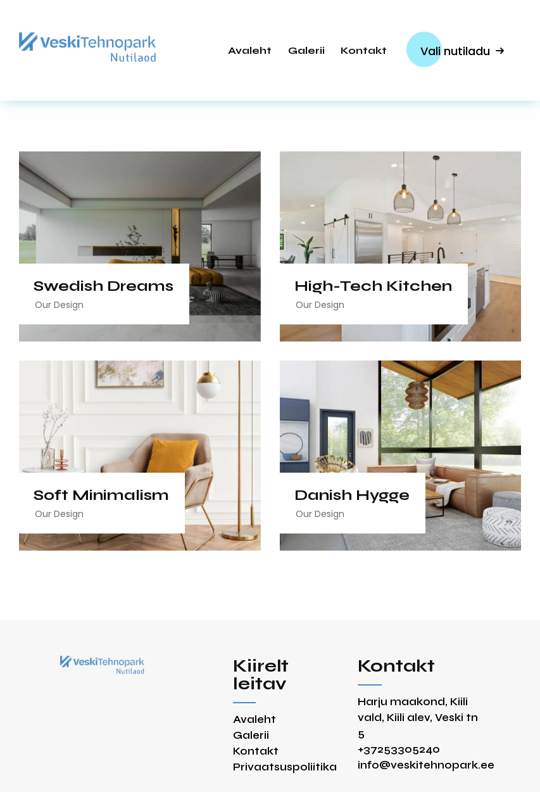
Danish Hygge (353, 495)
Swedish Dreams (105, 286)
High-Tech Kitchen (375, 286)
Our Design (61, 304)
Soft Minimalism (103, 495)
